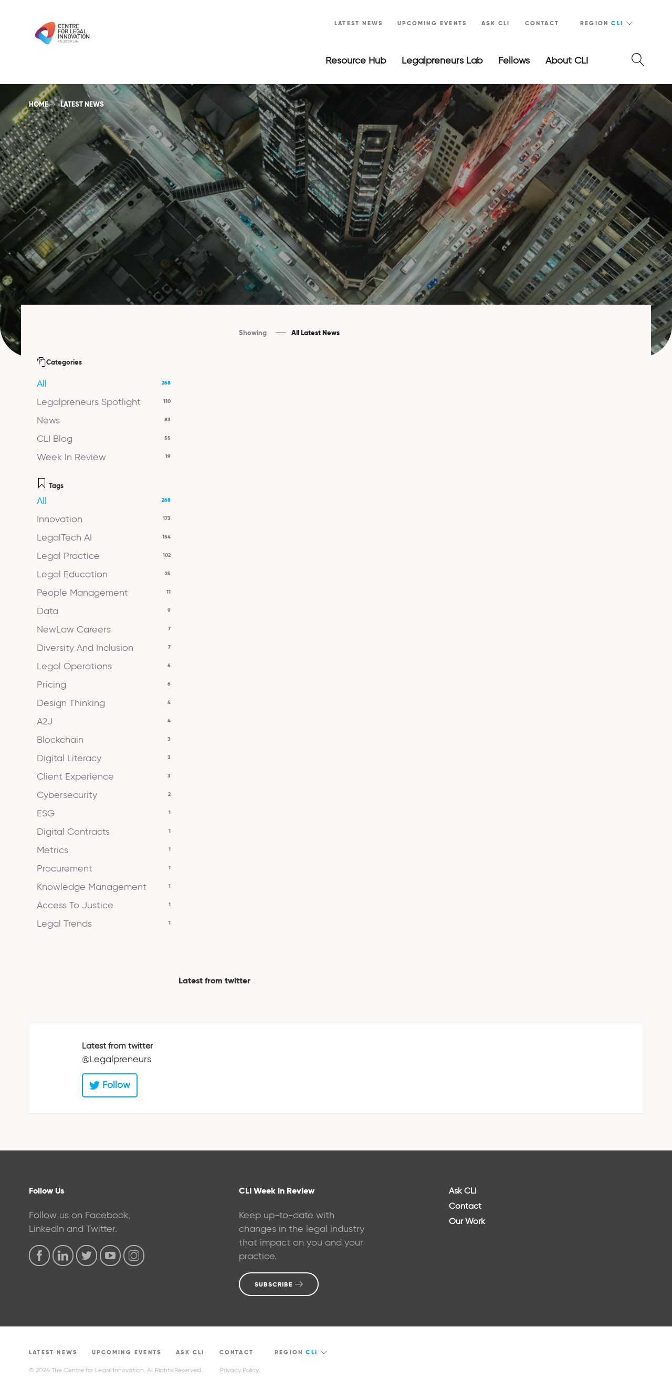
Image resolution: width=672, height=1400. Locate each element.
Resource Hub (356, 60)
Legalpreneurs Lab (442, 60)
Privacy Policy (239, 1370)
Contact (542, 23)
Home (38, 104)
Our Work (467, 1221)
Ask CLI (495, 23)
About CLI (566, 60)
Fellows (514, 60)
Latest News (358, 23)
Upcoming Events (432, 23)
